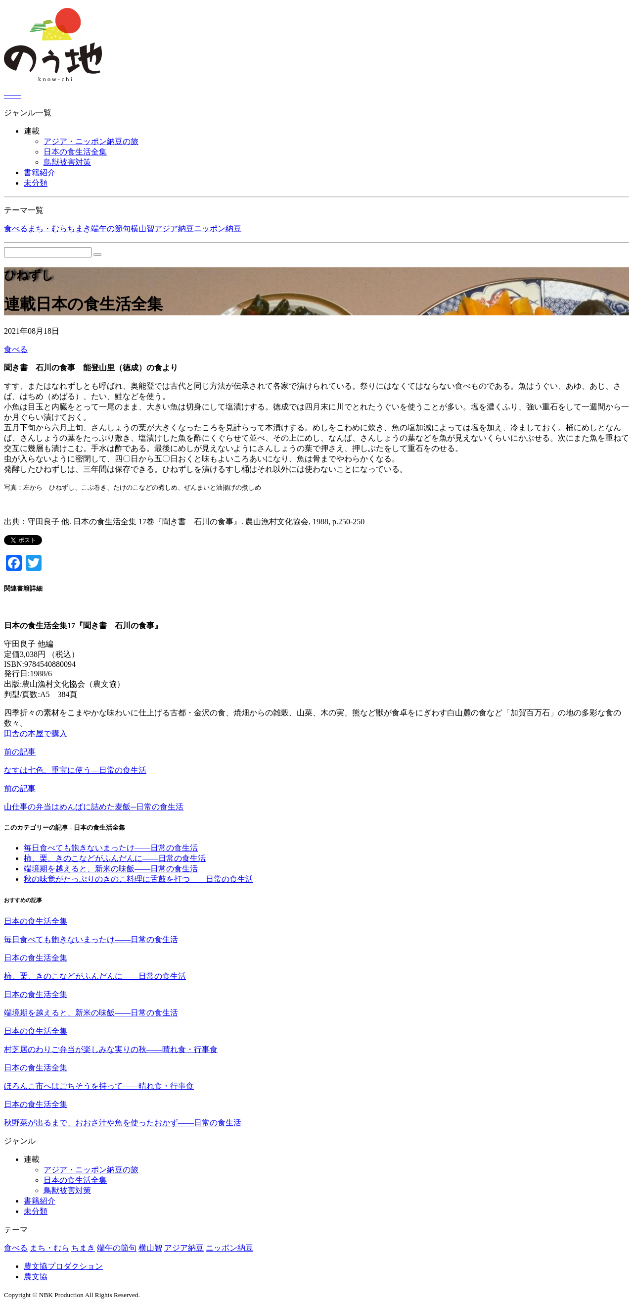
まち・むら (47, 228)
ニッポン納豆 (217, 228)
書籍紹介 (39, 172)
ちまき (79, 228)
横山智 (142, 228)
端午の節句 (111, 228)
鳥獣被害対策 (67, 162)
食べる (16, 228)
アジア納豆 (174, 228)
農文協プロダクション (63, 1266)
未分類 (35, 183)
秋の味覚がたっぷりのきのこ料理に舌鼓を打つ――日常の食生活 (138, 879)
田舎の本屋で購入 (35, 733)
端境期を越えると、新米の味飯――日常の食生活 (111, 868)
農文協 (35, 1276)
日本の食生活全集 (75, 152)
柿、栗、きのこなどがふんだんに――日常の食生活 (115, 858)
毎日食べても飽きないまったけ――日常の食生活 (111, 848)
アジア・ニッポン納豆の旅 (91, 141)
